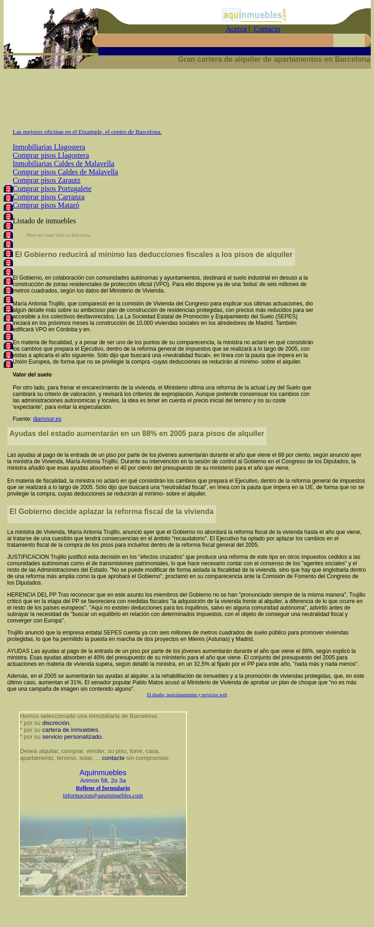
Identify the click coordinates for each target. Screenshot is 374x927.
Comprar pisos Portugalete (52, 188)
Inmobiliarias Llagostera (49, 147)
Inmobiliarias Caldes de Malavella (64, 163)
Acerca (236, 29)
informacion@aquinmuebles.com (103, 795)
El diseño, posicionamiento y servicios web (187, 694)
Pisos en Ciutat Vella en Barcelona (58, 235)
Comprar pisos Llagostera (51, 155)
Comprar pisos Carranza (49, 197)
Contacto (266, 29)
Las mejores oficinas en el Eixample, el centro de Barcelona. (87, 131)
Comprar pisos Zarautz (47, 180)
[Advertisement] (187, 102)
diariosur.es (47, 419)
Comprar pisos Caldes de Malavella (65, 172)
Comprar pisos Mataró (46, 205)
